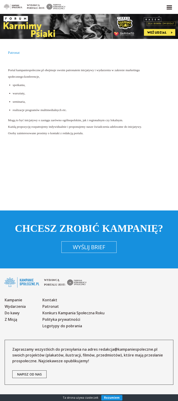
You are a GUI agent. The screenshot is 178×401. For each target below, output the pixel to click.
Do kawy (12, 312)
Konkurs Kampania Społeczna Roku (73, 312)
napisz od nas (29, 374)
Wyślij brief (89, 247)
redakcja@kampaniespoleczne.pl (128, 349)
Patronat (50, 306)
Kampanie (13, 299)
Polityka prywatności (61, 319)
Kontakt (49, 299)
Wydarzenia (15, 306)
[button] (169, 6)
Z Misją (11, 319)
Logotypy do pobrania (62, 325)
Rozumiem (112, 398)
